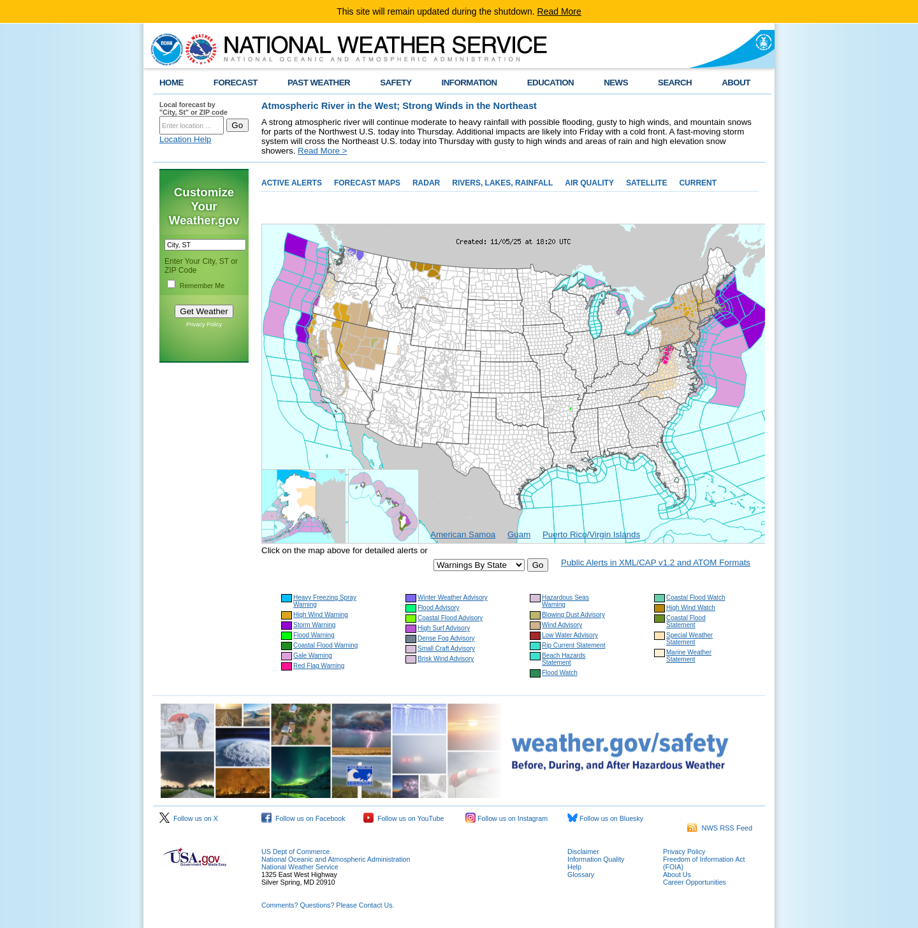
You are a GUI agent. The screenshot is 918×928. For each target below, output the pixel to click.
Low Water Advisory (570, 635)
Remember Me (202, 285)
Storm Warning (314, 624)
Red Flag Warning (318, 665)
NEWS (616, 82)
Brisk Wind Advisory (446, 658)
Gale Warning (312, 655)
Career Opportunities (694, 882)
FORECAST (236, 82)
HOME (171, 82)
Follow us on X (188, 818)
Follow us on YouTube (403, 818)
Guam (518, 534)
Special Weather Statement (689, 639)
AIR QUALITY (589, 182)
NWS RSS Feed (719, 828)
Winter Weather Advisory (453, 597)
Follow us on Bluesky (605, 818)
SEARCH (675, 82)
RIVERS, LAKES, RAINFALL (502, 182)
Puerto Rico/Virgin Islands (591, 534)
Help (574, 867)
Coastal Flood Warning (325, 645)
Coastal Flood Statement (686, 621)
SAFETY (395, 82)
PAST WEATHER (319, 82)
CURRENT (698, 182)
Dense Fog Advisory (446, 638)
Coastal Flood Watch (695, 597)
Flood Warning (314, 635)
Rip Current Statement (574, 645)
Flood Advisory (439, 607)
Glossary (580, 874)
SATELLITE (646, 182)
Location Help (185, 139)
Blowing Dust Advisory (573, 614)
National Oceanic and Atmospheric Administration (335, 859)
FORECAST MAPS (367, 182)
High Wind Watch (690, 607)
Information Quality (595, 859)
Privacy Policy (204, 324)
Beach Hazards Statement (563, 659)
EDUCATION (550, 82)
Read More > (322, 151)
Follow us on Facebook (303, 818)
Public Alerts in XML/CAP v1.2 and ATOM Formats (655, 562)
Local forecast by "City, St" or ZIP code (193, 108)
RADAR (426, 182)
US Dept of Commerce (295, 851)
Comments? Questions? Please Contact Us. (327, 905)
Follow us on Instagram (506, 818)
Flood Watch (560, 672)
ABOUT (736, 82)
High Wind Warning (320, 614)
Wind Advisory (562, 624)
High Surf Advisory (444, 628)
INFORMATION (469, 82)
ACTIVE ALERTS (291, 182)
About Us (677, 874)
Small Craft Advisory (446, 648)
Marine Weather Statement (688, 656)
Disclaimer (583, 851)
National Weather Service (300, 867)
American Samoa (462, 534)
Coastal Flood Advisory (450, 617)
